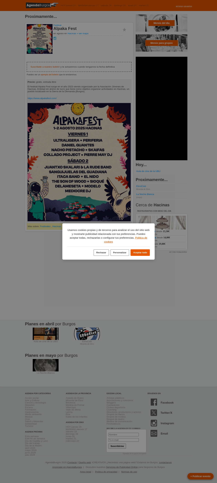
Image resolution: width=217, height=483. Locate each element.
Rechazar (101, 252)
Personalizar (119, 252)
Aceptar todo (140, 252)
